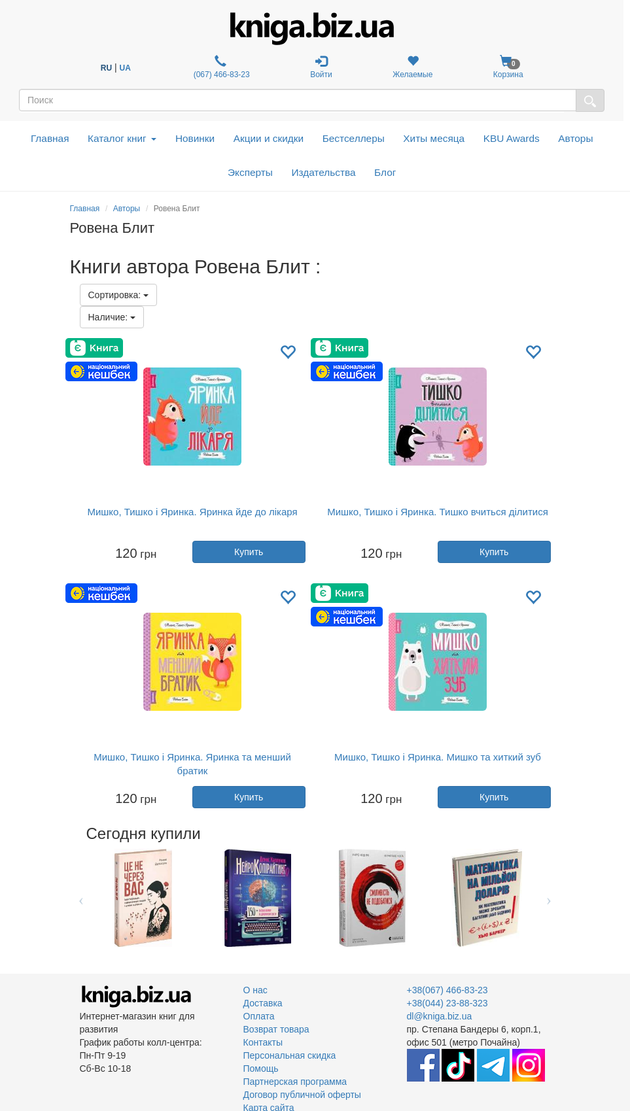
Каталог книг (122, 138)
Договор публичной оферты (302, 1094)
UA (124, 68)
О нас (255, 990)
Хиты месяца (433, 138)
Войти (321, 67)
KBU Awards (511, 138)
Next (549, 898)
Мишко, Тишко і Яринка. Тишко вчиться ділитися (437, 511)
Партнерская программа (295, 1081)
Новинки (195, 138)
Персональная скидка (289, 1055)
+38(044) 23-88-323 (447, 1003)
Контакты (263, 1042)
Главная (50, 138)
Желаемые (412, 67)
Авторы (575, 138)
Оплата (259, 1016)
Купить (248, 552)
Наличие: (112, 317)
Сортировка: (118, 295)
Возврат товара (276, 1029)
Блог (385, 172)
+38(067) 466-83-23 (447, 990)
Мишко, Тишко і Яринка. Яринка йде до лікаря (192, 511)
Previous (81, 898)
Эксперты (250, 172)
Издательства (323, 172)
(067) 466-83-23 (220, 67)
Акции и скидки (269, 138)
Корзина (508, 67)
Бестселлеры (354, 138)
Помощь (261, 1068)
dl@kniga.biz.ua (439, 1016)
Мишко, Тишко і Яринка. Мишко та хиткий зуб (437, 756)
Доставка (263, 1003)
